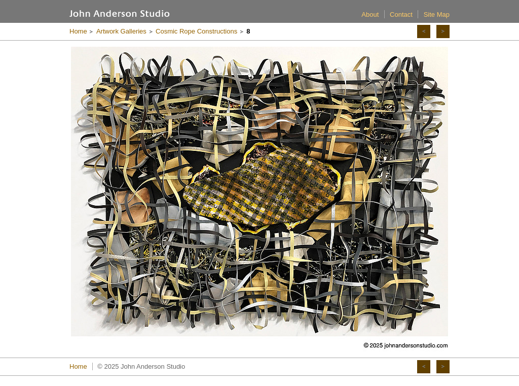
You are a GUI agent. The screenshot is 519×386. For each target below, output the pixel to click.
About (370, 14)
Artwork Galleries (121, 31)
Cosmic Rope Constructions (196, 31)
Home (78, 31)
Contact (401, 14)
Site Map (437, 14)
